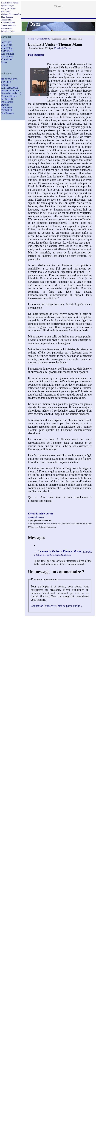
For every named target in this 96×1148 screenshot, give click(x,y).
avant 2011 (6, 45)
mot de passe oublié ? (70, 605)
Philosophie (7, 102)
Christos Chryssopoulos (11, 14)
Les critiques (7, 53)
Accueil (31, 39)
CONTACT (7, 51)
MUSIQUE (7, 99)
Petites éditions (9, 96)
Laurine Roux (7, 28)
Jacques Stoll (6, 20)
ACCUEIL (6, 42)
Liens (4, 62)
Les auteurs (7, 56)
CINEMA (6, 82)
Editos (4, 85)
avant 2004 (6, 48)
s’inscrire (50, 605)
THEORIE (6, 110)
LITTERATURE (9, 87)
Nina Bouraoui (7, 17)
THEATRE (6, 107)
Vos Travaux (7, 113)
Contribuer (6, 59)
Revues (5, 104)
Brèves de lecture (10, 90)
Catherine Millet (8, 22)
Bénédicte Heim (7, 31)
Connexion (37, 605)
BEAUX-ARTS (9, 79)
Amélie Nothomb (8, 25)
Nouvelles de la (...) (11, 93)
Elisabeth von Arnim (9, 3)
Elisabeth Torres (62, 48)
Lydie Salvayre (7, 5)
